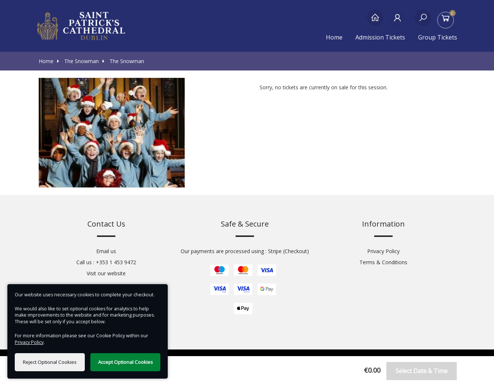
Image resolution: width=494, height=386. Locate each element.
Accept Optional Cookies (125, 362)
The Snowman (78, 61)
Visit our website (106, 273)
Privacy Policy (383, 251)
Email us (106, 251)
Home (334, 37)
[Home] (375, 21)
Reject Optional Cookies (50, 362)
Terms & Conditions (383, 262)
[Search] (423, 21)
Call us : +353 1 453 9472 (106, 262)
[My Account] (399, 21)
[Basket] (447, 21)
